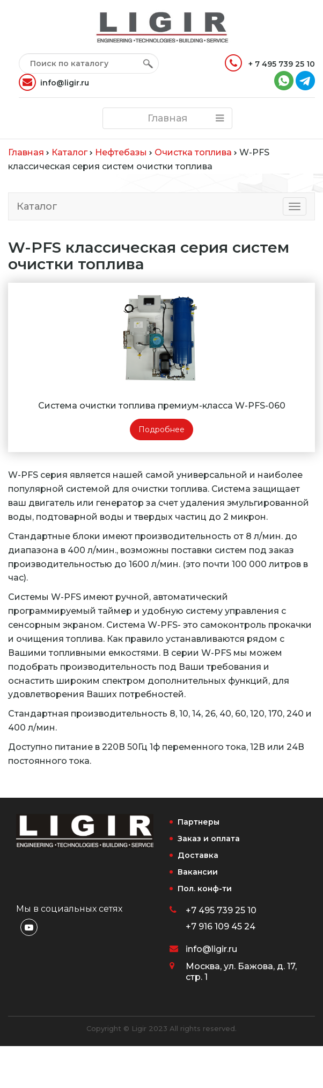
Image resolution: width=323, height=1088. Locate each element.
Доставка (198, 855)
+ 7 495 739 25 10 (270, 62)
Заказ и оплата (209, 838)
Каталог (37, 206)
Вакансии (198, 872)
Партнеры (198, 822)
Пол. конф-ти (205, 888)
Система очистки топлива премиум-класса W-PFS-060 (161, 405)
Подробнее (161, 429)
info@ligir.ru (54, 82)
